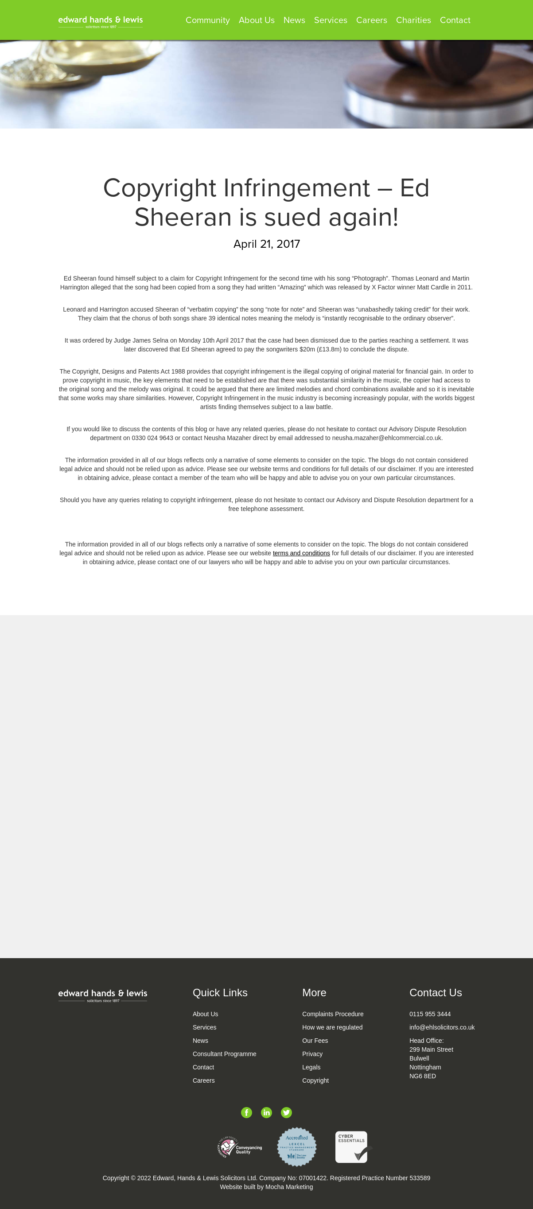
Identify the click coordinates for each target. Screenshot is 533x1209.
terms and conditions (301, 553)
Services (330, 21)
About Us (257, 21)
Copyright (315, 1080)
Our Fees (315, 1040)
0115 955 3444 (430, 1014)
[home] (100, 22)
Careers (371, 21)
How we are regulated (332, 1027)
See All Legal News (266, 930)
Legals (311, 1067)
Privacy (312, 1053)
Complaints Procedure (333, 1014)
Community (208, 21)
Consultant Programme (225, 1053)
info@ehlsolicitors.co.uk (442, 1027)
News (294, 21)
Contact (455, 21)
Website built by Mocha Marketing (266, 1186)
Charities (413, 21)
